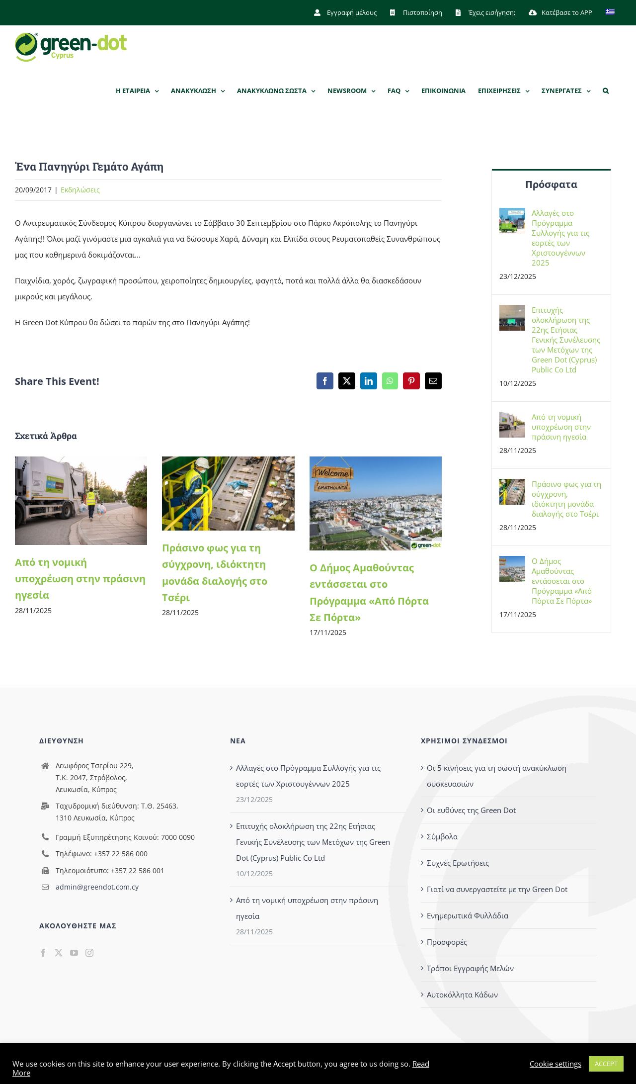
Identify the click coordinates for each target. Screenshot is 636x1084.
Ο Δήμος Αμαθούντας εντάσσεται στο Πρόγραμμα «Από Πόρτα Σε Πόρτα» (562, 581)
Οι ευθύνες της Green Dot (471, 810)
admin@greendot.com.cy (97, 887)
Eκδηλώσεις (80, 190)
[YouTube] (74, 953)
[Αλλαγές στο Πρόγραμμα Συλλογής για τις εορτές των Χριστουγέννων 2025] (512, 216)
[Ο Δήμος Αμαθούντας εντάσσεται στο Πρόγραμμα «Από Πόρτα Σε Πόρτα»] (376, 462)
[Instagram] (89, 953)
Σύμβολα (442, 836)
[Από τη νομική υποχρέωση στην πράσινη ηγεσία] (81, 462)
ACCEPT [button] (606, 1063)
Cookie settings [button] (555, 1063)
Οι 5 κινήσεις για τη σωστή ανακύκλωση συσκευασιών (496, 776)
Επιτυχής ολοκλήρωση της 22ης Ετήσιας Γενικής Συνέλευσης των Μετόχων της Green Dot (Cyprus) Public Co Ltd (566, 339)
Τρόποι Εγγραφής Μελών (470, 968)
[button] (606, 91)
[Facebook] (43, 953)
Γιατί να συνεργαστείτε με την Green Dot (497, 889)
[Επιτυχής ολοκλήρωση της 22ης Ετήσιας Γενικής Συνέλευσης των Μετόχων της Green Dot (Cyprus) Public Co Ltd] (512, 313)
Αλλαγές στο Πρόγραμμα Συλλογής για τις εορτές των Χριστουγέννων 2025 (560, 238)
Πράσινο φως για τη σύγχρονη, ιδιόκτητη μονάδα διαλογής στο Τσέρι (566, 499)
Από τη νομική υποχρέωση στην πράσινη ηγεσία (80, 578)
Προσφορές (447, 942)
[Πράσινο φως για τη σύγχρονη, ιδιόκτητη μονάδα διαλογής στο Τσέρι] (228, 462)
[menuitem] (610, 12)
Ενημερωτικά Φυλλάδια (467, 915)
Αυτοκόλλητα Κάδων (462, 994)
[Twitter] (59, 953)
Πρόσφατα (551, 184)
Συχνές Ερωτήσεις (458, 863)
